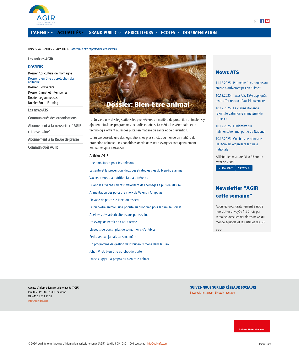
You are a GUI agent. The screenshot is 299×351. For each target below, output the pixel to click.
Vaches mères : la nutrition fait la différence (118, 178)
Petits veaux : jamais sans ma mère (112, 237)
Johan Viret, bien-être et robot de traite (115, 251)
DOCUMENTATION (200, 32)
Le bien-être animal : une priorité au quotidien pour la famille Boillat (135, 207)
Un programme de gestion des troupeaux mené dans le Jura (129, 244)
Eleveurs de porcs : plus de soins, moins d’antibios (122, 229)
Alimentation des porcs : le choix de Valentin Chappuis (125, 192)
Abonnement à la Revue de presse (53, 139)
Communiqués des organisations (52, 118)
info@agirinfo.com (38, 301)
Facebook (195, 292)
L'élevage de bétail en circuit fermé (113, 222)
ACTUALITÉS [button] (69, 32)
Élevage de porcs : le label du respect (114, 200)
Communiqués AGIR (43, 147)
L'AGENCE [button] (40, 32)
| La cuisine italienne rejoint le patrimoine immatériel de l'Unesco (239, 113)
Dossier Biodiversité (41, 87)
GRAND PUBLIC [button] (102, 32)
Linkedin (220, 292)
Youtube (230, 292)
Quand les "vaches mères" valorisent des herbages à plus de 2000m (135, 185)
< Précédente (225, 168)
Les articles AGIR (40, 59)
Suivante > (244, 168)
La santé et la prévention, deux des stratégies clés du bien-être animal (136, 170)
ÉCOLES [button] (168, 32)
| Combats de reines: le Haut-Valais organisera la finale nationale (239, 144)
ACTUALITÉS (45, 49)
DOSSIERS (60, 49)
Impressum (265, 344)
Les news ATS (38, 110)
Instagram (207, 292)
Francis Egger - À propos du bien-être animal (119, 259)
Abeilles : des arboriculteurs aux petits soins (118, 215)
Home (31, 49)
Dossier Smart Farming (43, 103)
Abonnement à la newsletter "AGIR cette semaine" (54, 128)
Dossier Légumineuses (43, 97)
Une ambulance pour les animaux (111, 163)
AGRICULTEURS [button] (139, 32)
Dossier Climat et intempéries (47, 92)
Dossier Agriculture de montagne (50, 73)
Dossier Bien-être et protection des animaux (93, 49)
